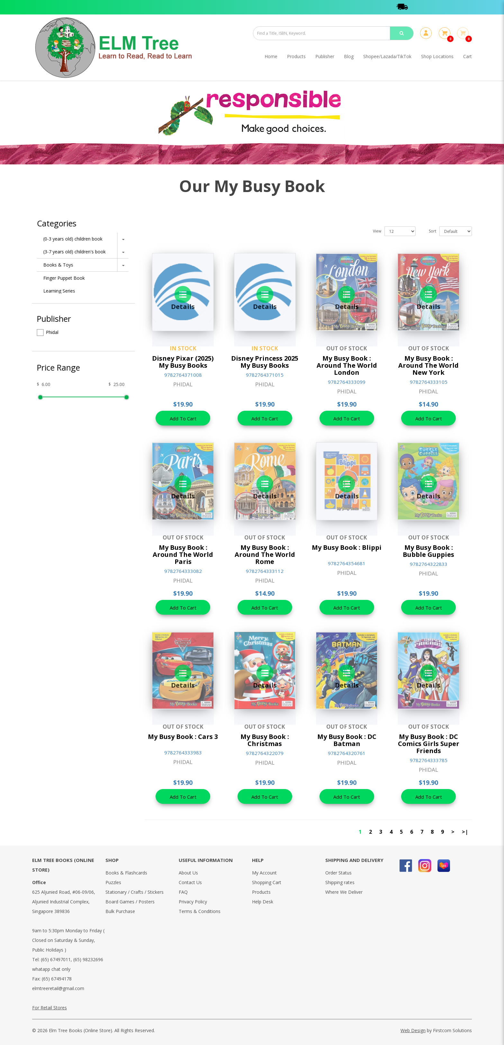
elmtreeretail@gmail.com (58, 988)
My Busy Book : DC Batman (346, 740)
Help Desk (262, 902)
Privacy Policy (193, 902)
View (377, 231)
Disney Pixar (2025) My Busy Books (183, 362)
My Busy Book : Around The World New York (428, 365)
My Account (264, 873)
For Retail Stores (49, 1008)
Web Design (413, 1030)
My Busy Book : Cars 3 (183, 736)
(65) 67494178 (57, 979)
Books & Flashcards (126, 873)
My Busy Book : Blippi (347, 547)
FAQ (183, 892)
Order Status (338, 873)
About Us (188, 873)
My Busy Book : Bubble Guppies (428, 551)
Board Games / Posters (130, 902)
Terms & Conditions (200, 911)
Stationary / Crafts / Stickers (134, 892)
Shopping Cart (266, 882)
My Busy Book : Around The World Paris (183, 554)
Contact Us (190, 882)
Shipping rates (340, 882)
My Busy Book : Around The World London (347, 365)
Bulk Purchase (120, 911)
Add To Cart (183, 418)
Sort (432, 231)
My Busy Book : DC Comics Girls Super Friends (428, 743)
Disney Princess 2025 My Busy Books (264, 362)
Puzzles (113, 882)
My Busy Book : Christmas (264, 740)
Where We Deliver (344, 892)
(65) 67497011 (56, 959)
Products (261, 892)
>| (465, 831)
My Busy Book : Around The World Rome (265, 554)
